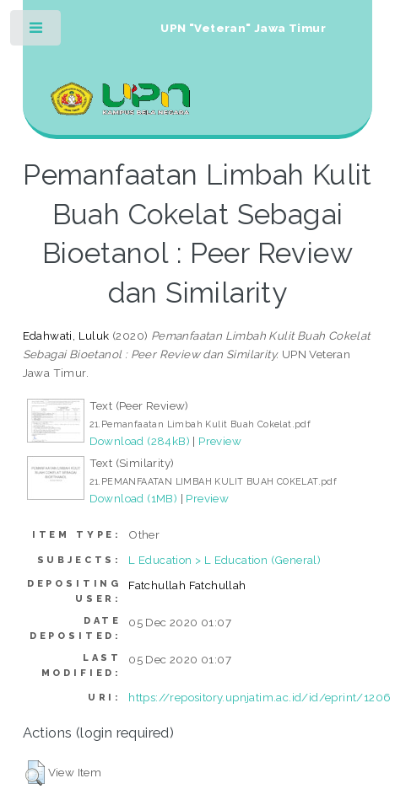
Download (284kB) (139, 441)
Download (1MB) (133, 498)
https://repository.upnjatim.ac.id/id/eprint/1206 (259, 697)
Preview (219, 441)
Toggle (36, 31)
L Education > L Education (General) (224, 559)
